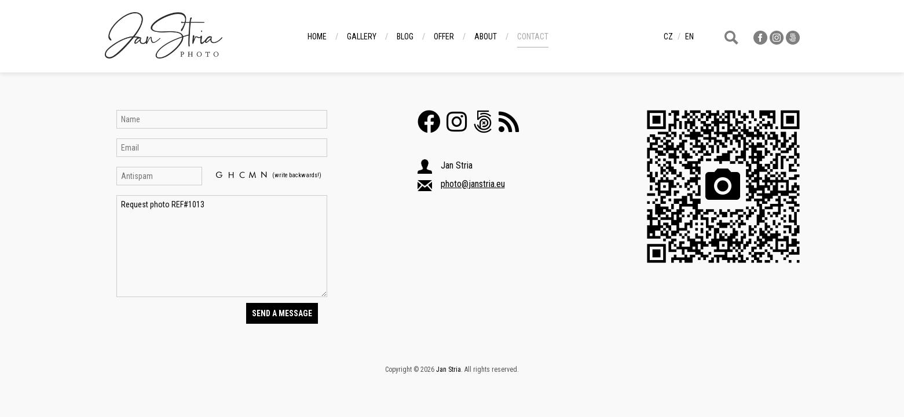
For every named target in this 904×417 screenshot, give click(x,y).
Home (317, 36)
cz (668, 36)
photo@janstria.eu (473, 183)
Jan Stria (448, 369)
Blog (405, 36)
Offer (444, 36)
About (485, 36)
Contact (532, 36)
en (689, 36)
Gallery (361, 36)
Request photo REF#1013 (221, 246)
